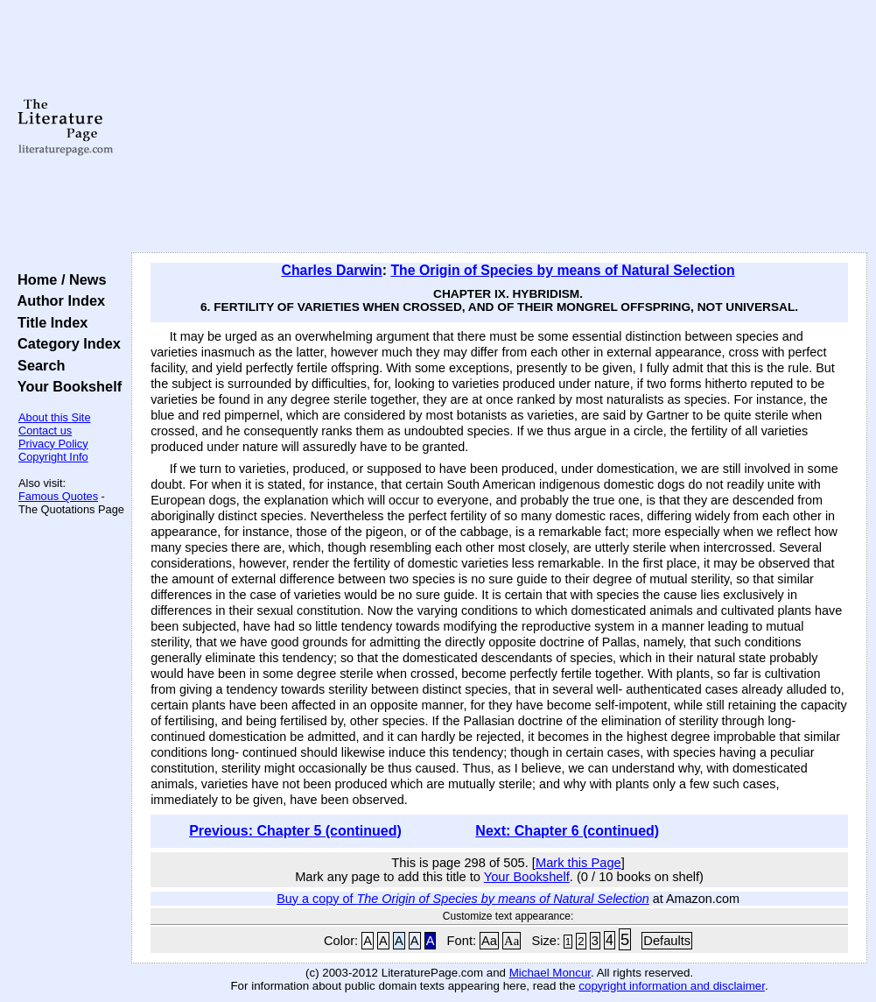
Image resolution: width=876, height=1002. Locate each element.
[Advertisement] (499, 127)
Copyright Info (53, 456)
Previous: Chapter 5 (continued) (295, 830)
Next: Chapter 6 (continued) (567, 830)
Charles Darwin (332, 270)
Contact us (45, 430)
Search (37, 365)
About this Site (54, 417)
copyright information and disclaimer (671, 985)
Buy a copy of (463, 899)
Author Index (57, 300)
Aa (489, 941)
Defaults (666, 941)
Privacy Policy (53, 443)
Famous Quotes (58, 496)
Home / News (58, 279)
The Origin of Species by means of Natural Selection (562, 270)
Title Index (49, 322)
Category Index (65, 343)
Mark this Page (578, 863)
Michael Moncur (550, 972)
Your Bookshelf (66, 386)
